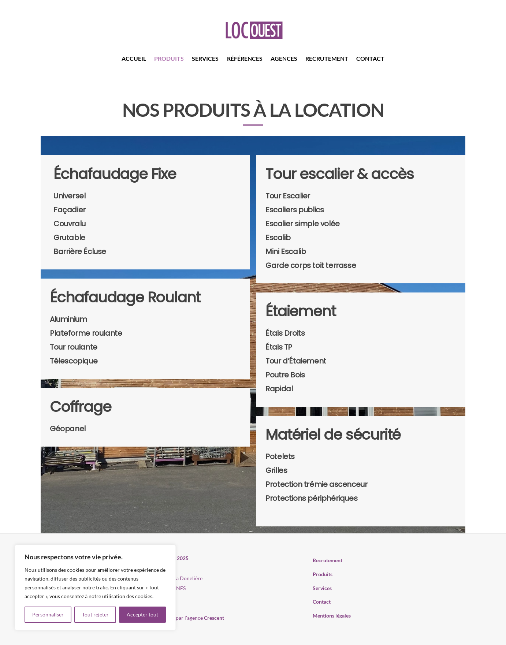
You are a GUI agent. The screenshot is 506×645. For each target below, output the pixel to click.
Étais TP (278, 347)
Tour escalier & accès (339, 174)
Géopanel (68, 429)
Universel (69, 196)
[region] (95, 587)
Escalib (277, 237)
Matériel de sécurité (333, 434)
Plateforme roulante (86, 333)
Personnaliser (48, 614)
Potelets (280, 456)
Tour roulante (73, 347)
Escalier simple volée (302, 224)
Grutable (69, 237)
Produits (169, 58)
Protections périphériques (311, 498)
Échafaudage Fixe (114, 174)
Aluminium (68, 319)
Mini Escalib (285, 251)
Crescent (214, 618)
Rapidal (279, 389)
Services (205, 58)
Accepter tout (142, 614)
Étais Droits (285, 333)
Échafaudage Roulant (125, 297)
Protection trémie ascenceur (316, 484)
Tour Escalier (287, 196)
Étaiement (300, 311)
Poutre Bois (285, 375)
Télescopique (73, 361)
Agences (284, 58)
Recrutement (326, 58)
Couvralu (69, 224)
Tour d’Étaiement (295, 361)
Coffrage (80, 406)
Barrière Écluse (79, 251)
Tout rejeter (95, 614)
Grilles (276, 470)
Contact (370, 58)
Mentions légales (332, 615)
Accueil (134, 58)
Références (245, 58)
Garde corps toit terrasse (310, 265)
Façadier (69, 210)
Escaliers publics (294, 210)
